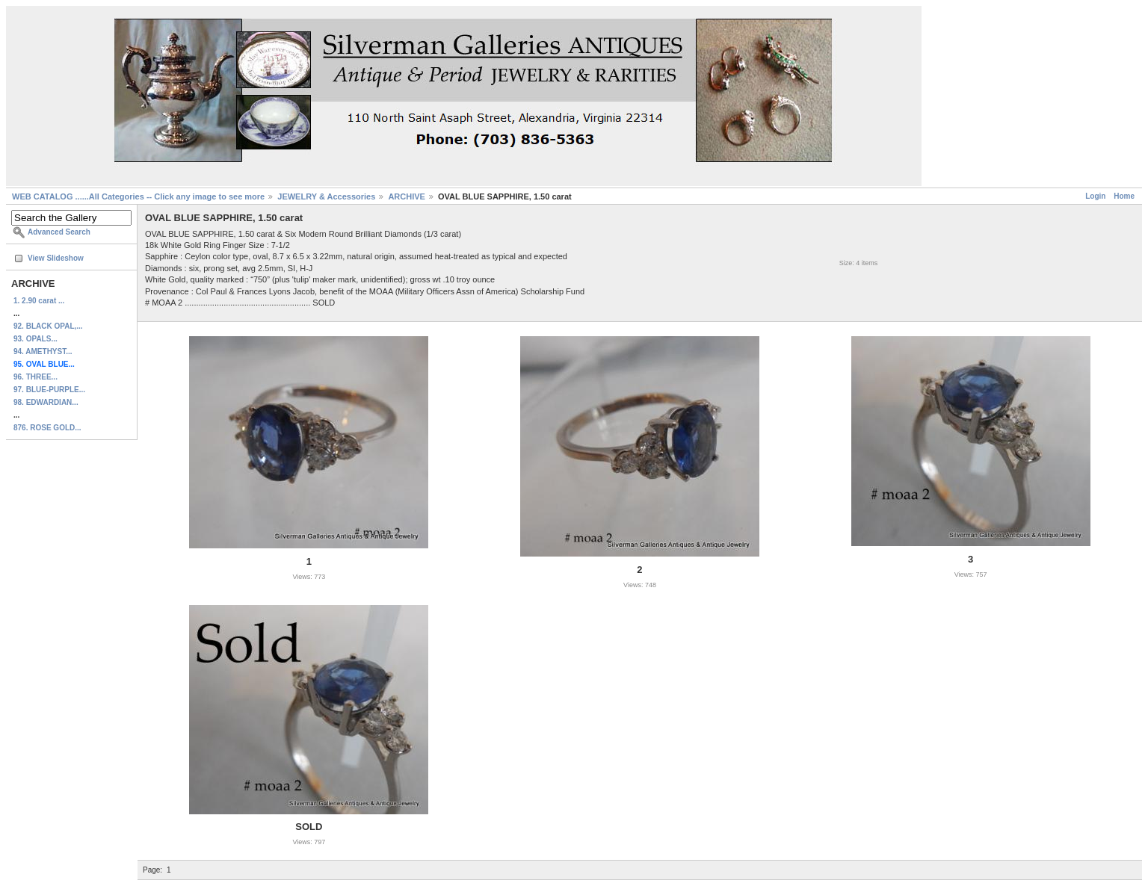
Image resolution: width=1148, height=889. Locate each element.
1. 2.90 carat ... (38, 301)
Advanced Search (59, 232)
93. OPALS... (35, 339)
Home (1124, 196)
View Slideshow (56, 258)
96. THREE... (35, 377)
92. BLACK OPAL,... (48, 326)
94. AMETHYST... (42, 351)
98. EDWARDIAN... (45, 402)
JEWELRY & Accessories (326, 196)
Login (1095, 196)
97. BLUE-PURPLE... (49, 389)
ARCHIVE (406, 196)
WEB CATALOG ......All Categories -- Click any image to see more (138, 196)
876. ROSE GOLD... (47, 428)
